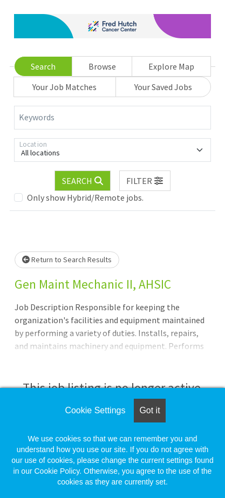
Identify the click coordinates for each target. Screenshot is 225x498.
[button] (145, 180)
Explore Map (171, 66)
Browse (102, 66)
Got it (149, 410)
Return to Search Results (67, 259)
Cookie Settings (95, 410)
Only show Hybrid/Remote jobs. (85, 197)
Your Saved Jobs (163, 86)
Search (43, 66)
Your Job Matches (64, 86)
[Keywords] (112, 117)
